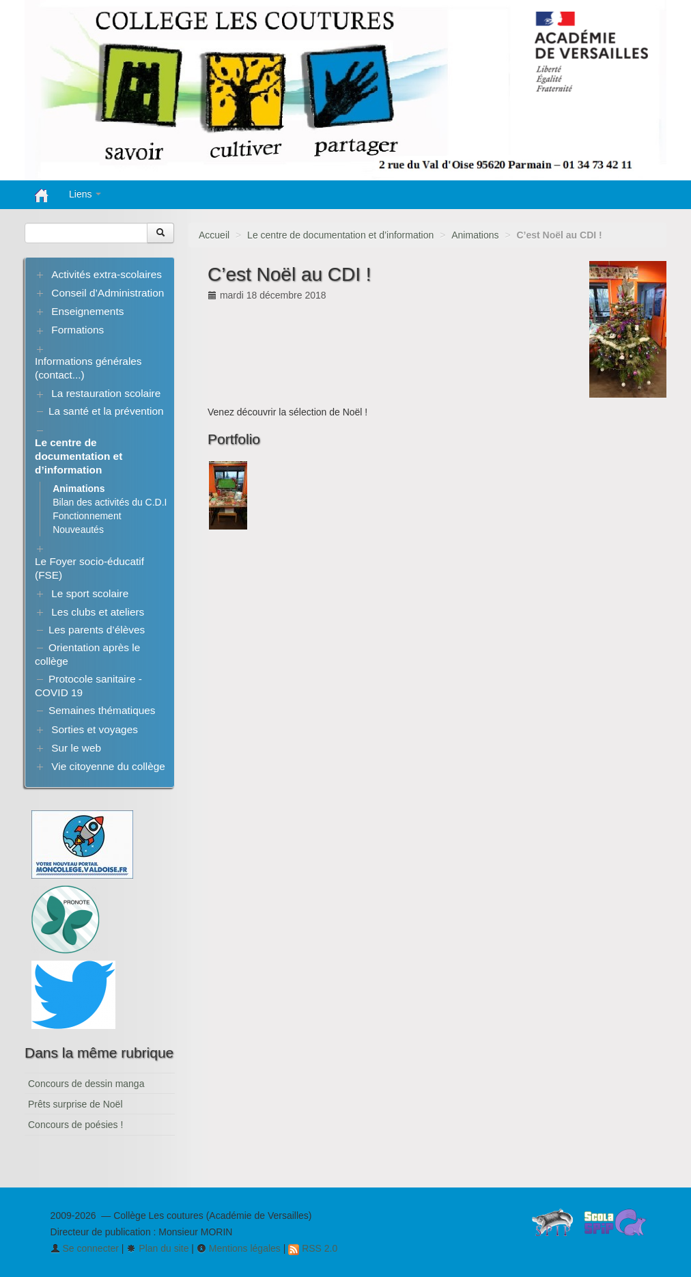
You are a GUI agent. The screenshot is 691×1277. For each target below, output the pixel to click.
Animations (474, 235)
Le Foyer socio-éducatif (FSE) (89, 568)
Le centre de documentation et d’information (340, 235)
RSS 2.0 (312, 1248)
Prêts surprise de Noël (75, 1104)
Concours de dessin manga (86, 1083)
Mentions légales (239, 1248)
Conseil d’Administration (107, 293)
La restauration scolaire (105, 393)
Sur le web (76, 748)
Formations (77, 329)
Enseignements (87, 311)
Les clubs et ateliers (97, 612)
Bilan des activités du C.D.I (110, 502)
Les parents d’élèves (96, 629)
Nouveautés (78, 529)
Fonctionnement (87, 515)
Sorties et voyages (94, 729)
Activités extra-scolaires (106, 274)
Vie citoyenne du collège (108, 766)
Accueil (214, 235)
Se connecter (85, 1248)
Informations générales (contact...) (88, 368)
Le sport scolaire (89, 593)
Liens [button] (85, 194)
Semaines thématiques (102, 710)
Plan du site (157, 1248)
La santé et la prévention (106, 411)
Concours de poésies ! (75, 1124)
